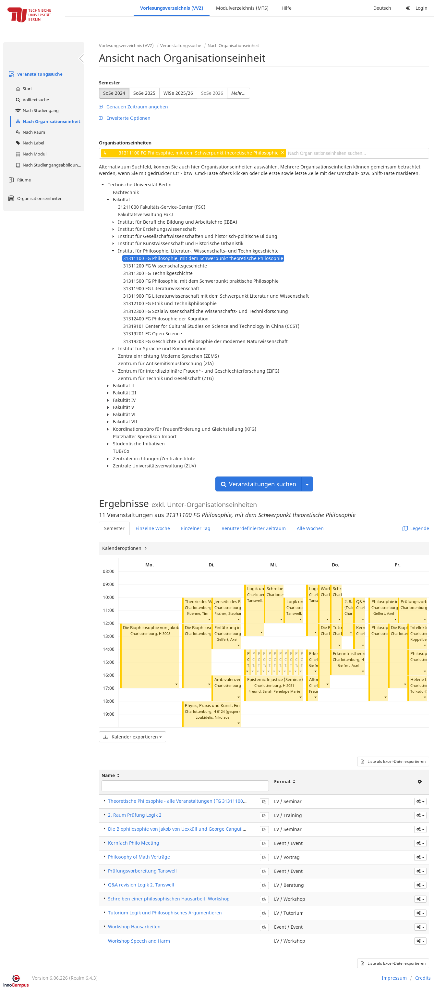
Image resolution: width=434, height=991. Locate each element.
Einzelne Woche (153, 528)
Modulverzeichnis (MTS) (242, 8)
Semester (109, 83)
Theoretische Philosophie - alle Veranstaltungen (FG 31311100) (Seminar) (187, 801)
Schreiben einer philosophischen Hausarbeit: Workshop (169, 899)
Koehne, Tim (197, 613)
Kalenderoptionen (122, 548)
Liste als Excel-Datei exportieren (393, 761)
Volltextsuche (31, 100)
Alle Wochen (310, 528)
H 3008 (164, 633)
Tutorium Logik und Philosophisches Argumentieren (165, 913)
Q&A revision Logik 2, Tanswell (141, 885)
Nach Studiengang (36, 110)
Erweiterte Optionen (125, 118)
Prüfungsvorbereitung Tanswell (142, 871)
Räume (18, 180)
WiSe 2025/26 (178, 93)
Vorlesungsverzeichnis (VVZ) (171, 8)
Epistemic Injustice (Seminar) (275, 679)
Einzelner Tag (196, 528)
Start (23, 89)
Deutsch (382, 8)
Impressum (394, 978)
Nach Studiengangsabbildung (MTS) (49, 165)
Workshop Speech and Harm (139, 941)
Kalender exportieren (132, 737)
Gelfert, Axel (227, 639)
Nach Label (29, 143)
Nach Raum (29, 132)
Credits (423, 978)
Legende (416, 528)
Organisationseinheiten (34, 198)
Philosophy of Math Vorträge (139, 857)
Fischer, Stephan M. (230, 613)
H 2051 (288, 685)
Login (416, 8)
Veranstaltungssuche (34, 74)
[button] (176, 684)
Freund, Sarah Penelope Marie (274, 691)
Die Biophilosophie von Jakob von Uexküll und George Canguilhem (180, 829)
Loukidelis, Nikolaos (212, 717)
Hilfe (287, 8)
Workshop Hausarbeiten (134, 926)
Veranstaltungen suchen (258, 484)
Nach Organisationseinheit (47, 121)
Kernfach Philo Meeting (133, 843)
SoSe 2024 (114, 93)
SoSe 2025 (144, 93)
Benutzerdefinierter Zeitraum (254, 528)
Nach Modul (30, 154)
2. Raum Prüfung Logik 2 (135, 815)
